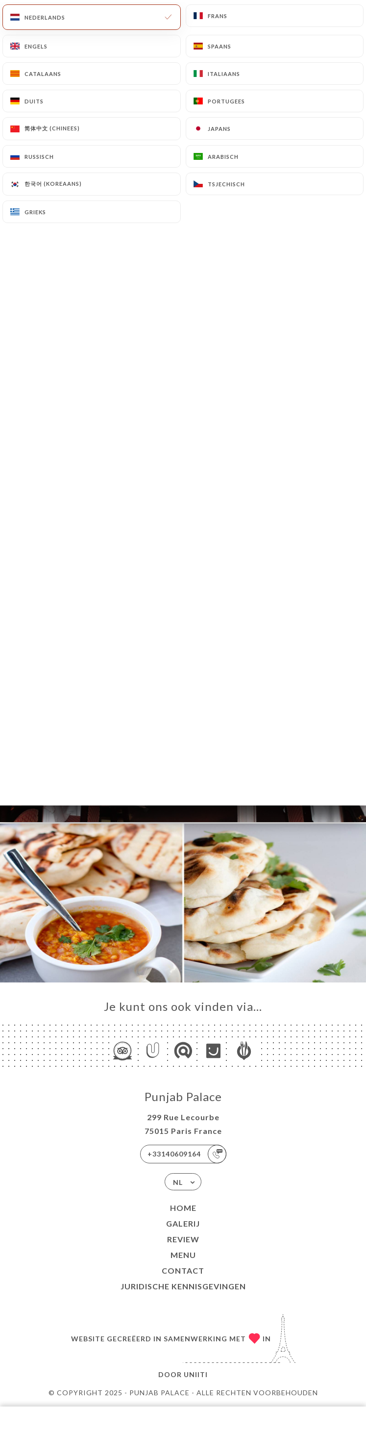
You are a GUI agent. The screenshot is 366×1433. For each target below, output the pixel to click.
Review (183, 1239)
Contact (183, 1270)
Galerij (183, 1223)
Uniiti (196, 1374)
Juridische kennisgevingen (183, 1286)
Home (183, 1207)
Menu (183, 1254)
